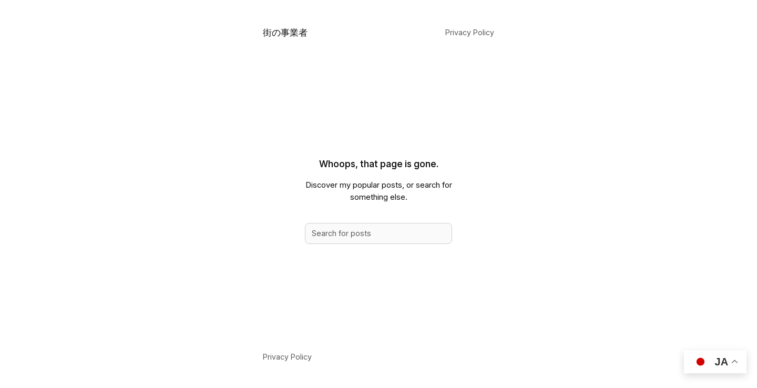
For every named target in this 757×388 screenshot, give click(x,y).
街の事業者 (285, 32)
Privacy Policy (469, 32)
